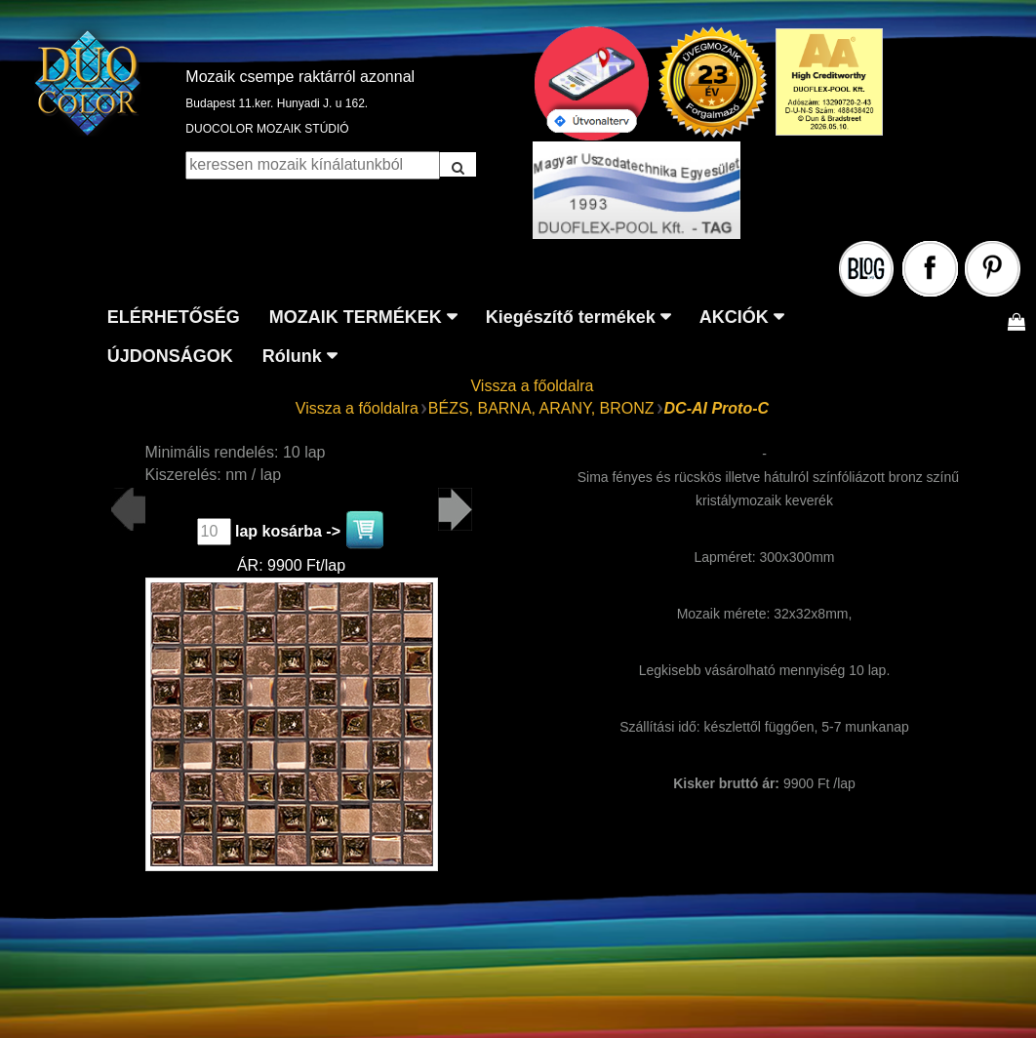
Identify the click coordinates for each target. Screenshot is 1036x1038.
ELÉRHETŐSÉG (173, 317)
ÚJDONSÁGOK (170, 356)
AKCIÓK (734, 317)
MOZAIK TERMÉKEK (355, 317)
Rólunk (292, 356)
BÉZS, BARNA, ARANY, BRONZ (541, 408)
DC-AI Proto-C (717, 408)
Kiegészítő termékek (571, 317)
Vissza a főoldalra (531, 386)
